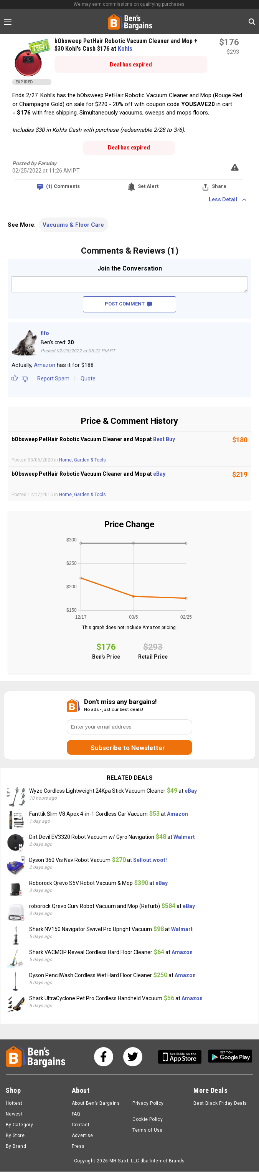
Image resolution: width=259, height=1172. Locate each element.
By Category (19, 1125)
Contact (81, 1125)
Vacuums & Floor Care (73, 224)
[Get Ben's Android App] (230, 1057)
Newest (14, 1114)
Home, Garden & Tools (82, 460)
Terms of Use (147, 1130)
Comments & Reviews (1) (129, 251)
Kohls (125, 48)
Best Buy (164, 439)
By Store (15, 1136)
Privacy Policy (147, 1103)
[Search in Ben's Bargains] (252, 21)
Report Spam (53, 378)
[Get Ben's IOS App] (182, 1057)
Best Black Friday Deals (220, 1103)
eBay (159, 474)
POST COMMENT (128, 304)
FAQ (76, 1114)
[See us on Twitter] (132, 1057)
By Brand (16, 1146)
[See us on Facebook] (103, 1057)
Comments (63, 186)
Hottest (14, 1103)
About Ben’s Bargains (96, 1103)
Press (78, 1146)
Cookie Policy (147, 1119)
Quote (88, 378)
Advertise (82, 1136)
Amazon (44, 365)
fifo (45, 333)
